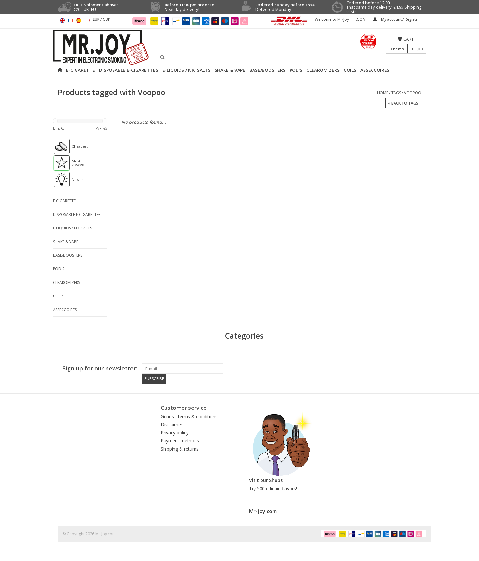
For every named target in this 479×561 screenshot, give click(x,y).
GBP (106, 19)
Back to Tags (403, 103)
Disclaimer (171, 424)
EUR (96, 19)
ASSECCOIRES (374, 70)
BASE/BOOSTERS (267, 70)
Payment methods (180, 441)
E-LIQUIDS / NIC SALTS (186, 70)
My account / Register (396, 19)
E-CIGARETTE (80, 70)
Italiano (87, 20)
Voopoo (412, 92)
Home (382, 92)
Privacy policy (174, 432)
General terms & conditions (189, 416)
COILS (350, 70)
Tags (396, 92)
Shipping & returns (180, 448)
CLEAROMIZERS (323, 70)
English (62, 20)
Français (70, 20)
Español (78, 20)
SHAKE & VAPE (230, 70)
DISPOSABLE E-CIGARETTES (128, 70)
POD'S (296, 70)
